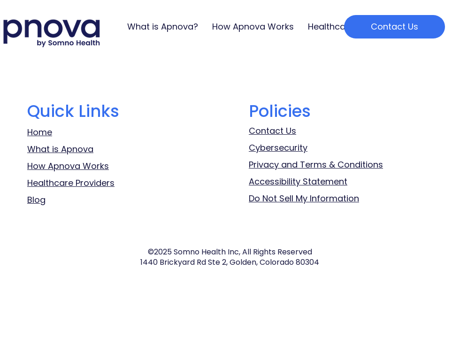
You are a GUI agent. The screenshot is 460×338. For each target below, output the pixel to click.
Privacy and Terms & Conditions (316, 164)
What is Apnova (60, 149)
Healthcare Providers (71, 183)
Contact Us (272, 131)
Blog (36, 200)
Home (39, 132)
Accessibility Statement (298, 181)
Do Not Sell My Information (304, 198)
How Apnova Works (68, 166)
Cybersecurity (278, 148)
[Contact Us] (394, 26)
